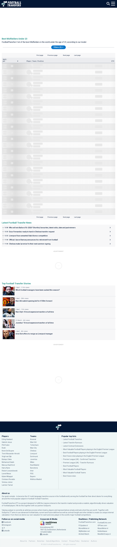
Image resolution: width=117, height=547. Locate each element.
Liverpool (33, 454)
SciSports (47, 506)
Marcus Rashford (8, 465)
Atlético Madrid (36, 479)
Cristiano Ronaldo (8, 479)
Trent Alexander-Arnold (11, 454)
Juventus (33, 459)
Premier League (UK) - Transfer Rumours (78, 463)
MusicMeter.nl (103, 528)
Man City (33, 448)
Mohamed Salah (8, 462)
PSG (31, 474)
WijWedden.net (84, 531)
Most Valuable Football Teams (74, 473)
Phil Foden (6, 445)
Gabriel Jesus (7, 442)
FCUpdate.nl (83, 525)
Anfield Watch (84, 534)
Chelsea (33, 451)
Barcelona (34, 468)
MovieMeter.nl (84, 528)
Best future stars (69, 476)
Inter (32, 471)
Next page (66, 55)
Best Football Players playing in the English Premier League (85, 453)
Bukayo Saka (7, 459)
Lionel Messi (6, 474)
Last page (77, 55)
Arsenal (33, 439)
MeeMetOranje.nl (104, 534)
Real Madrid (34, 465)
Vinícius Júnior (7, 482)
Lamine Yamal (7, 485)
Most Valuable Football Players (74, 469)
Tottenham (34, 445)
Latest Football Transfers (72, 439)
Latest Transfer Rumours (72, 443)
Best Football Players (71, 466)
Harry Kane (6, 468)
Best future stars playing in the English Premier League (83, 456)
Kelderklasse (102, 531)
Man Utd (33, 442)
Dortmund (34, 456)
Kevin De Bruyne (8, 451)
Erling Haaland (7, 439)
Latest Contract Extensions (73, 446)
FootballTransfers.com (87, 522)
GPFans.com (102, 525)
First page (39, 55)
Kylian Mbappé (7, 476)
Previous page (52, 55)
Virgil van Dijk (7, 456)
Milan (32, 462)
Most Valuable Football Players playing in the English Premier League (88, 449)
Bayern (33, 476)
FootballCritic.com (104, 523)
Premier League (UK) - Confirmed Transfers (79, 459)
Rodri (4, 448)
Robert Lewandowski (9, 471)
